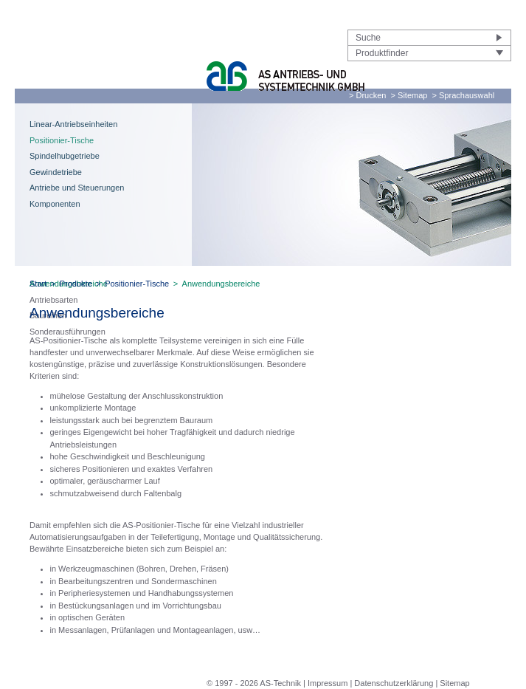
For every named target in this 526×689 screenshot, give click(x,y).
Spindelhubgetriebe (65, 155)
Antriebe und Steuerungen (77, 187)
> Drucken (367, 95)
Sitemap (454, 683)
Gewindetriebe (56, 172)
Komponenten (55, 203)
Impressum (327, 683)
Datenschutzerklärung (393, 683)
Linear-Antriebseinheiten (73, 124)
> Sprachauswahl (463, 95)
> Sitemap (409, 95)
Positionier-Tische (62, 140)
